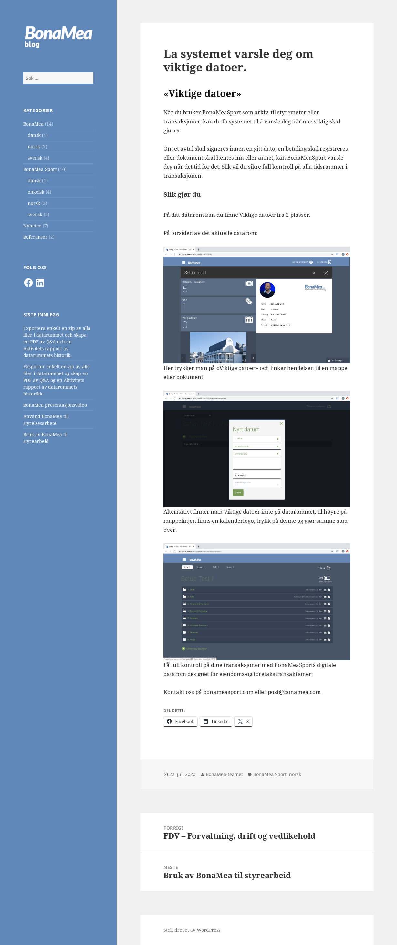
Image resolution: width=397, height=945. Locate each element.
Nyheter (32, 226)
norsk (34, 146)
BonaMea (33, 124)
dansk (34, 135)
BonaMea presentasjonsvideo (55, 405)
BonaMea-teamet (224, 774)
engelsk (36, 192)
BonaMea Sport (40, 169)
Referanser (35, 237)
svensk (35, 158)
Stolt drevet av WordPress (191, 930)
